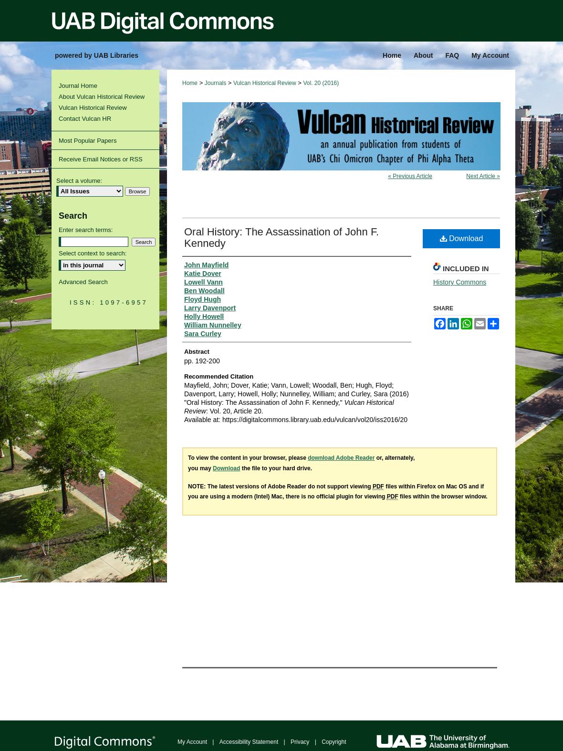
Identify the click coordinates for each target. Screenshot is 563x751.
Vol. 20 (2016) (321, 83)
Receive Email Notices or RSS (101, 159)
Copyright (334, 742)
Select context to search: (92, 253)
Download (461, 238)
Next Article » (483, 176)
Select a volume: (79, 180)
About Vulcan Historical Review (102, 96)
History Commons (459, 282)
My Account (192, 742)
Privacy (300, 742)
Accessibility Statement (248, 742)
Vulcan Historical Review (264, 83)
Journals (215, 83)
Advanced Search (83, 282)
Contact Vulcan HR (85, 118)
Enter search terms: (86, 229)
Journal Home (78, 85)
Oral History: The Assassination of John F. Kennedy (281, 237)
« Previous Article (410, 176)
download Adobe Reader (341, 458)
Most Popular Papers (87, 140)
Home (190, 83)
